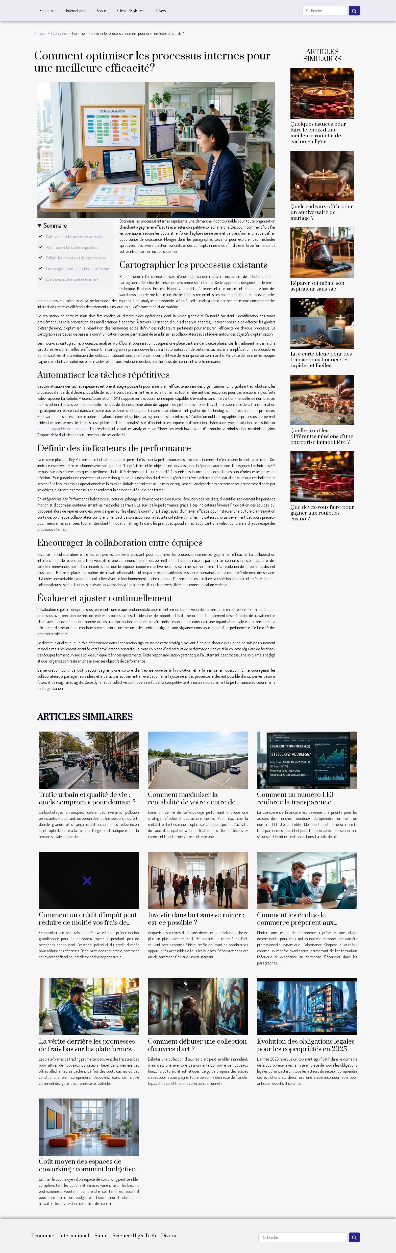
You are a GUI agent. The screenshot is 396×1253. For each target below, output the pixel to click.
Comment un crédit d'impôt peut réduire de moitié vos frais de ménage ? (88, 923)
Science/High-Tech (130, 10)
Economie (47, 10)
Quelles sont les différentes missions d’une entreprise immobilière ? (321, 436)
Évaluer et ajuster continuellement (72, 279)
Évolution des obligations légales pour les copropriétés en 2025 (306, 1045)
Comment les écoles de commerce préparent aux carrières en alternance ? (295, 923)
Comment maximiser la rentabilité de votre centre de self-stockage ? (192, 802)
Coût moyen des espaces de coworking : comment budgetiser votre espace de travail (88, 1169)
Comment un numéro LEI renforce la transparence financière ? (295, 802)
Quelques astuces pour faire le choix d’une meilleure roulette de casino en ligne (318, 133)
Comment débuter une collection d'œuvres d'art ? (197, 1045)
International (76, 10)
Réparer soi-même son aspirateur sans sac (317, 286)
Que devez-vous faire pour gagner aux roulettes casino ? (322, 513)
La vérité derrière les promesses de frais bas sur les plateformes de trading (87, 1049)
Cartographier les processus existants (74, 236)
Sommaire (55, 225)
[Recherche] (325, 10)
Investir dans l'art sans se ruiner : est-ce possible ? (196, 919)
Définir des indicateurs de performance (76, 257)
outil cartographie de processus (62, 428)
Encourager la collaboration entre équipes (78, 268)
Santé (101, 10)
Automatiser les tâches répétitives (72, 247)
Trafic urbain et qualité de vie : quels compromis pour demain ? (87, 798)
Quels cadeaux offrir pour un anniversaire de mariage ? (321, 212)
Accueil (39, 33)
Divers (161, 10)
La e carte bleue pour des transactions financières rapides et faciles (321, 360)
